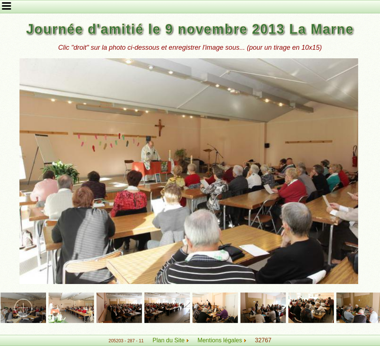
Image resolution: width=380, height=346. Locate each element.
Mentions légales (221, 340)
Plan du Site (168, 340)
